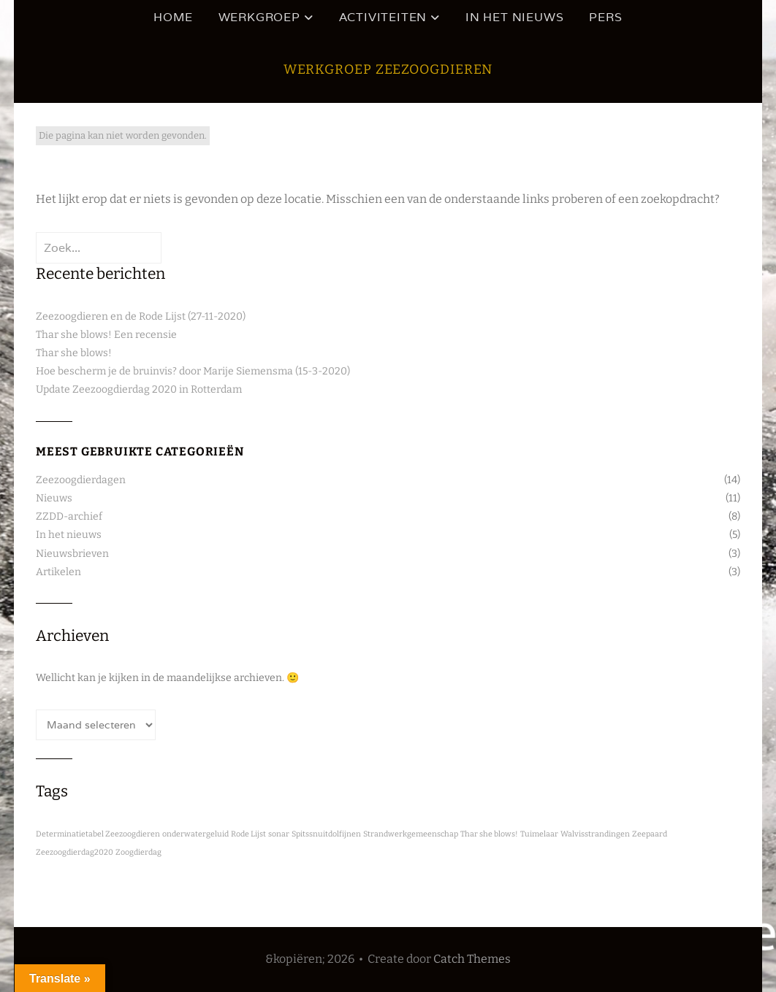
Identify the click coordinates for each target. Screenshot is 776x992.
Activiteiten (383, 17)
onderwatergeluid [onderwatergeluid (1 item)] (195, 834)
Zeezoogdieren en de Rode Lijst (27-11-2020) (141, 316)
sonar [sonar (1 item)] (278, 834)
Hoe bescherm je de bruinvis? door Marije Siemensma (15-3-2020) (193, 371)
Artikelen (58, 572)
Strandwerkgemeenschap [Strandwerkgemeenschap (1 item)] (410, 834)
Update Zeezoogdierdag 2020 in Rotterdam (139, 389)
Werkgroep (259, 17)
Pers (605, 17)
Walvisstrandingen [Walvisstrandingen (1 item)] (595, 834)
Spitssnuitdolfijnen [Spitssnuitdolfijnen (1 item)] (326, 834)
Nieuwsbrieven (72, 553)
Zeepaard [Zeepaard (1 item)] (649, 834)
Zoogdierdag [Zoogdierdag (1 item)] (138, 852)
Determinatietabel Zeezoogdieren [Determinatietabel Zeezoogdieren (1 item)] (98, 834)
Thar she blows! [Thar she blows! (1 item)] (489, 834)
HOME (172, 17)
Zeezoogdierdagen (81, 480)
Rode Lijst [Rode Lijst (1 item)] (248, 834)
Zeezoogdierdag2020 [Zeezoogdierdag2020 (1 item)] (74, 852)
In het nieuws (514, 17)
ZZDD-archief (69, 516)
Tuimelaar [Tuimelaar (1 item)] (539, 834)
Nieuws (54, 498)
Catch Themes (472, 959)
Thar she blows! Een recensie (106, 334)
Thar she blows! (74, 353)
